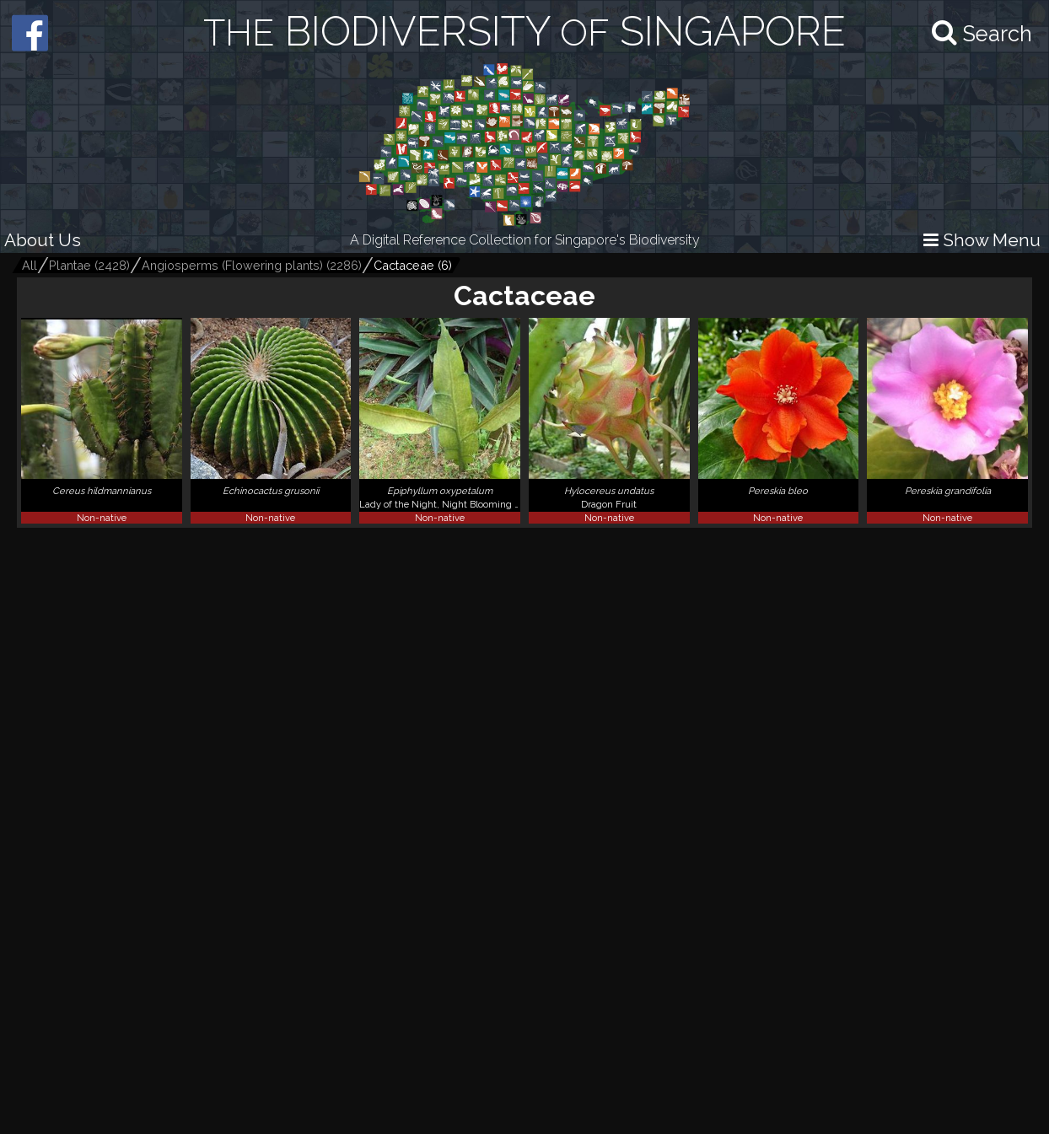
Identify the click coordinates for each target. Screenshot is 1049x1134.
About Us (42, 239)
